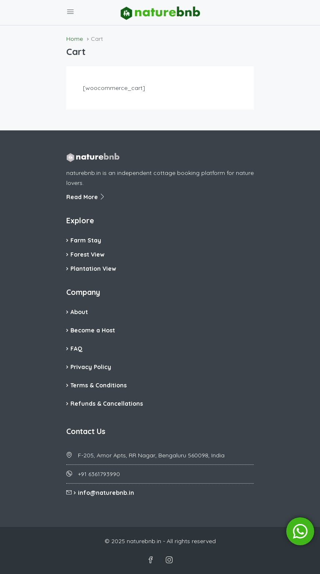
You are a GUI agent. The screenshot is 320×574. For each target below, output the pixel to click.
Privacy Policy (90, 367)
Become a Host (92, 330)
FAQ (76, 348)
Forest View (87, 254)
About (79, 312)
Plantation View (93, 268)
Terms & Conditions (98, 385)
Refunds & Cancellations (106, 403)
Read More (85, 197)
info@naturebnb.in (106, 493)
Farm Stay (85, 240)
